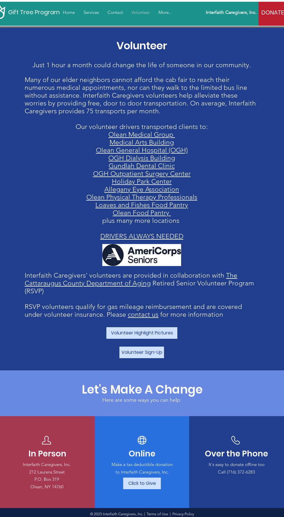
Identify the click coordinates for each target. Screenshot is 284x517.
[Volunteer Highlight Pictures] (141, 333)
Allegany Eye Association (141, 189)
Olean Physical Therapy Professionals (141, 197)
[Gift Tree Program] (34, 12)
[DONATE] (272, 12)
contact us (143, 314)
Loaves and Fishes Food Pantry (141, 205)
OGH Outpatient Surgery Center (142, 174)
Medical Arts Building (142, 142)
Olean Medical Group (141, 135)
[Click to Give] (142, 483)
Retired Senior (174, 283)
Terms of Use (157, 514)
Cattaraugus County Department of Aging (88, 283)
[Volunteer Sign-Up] (141, 352)
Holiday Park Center (142, 181)
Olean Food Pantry (141, 213)
